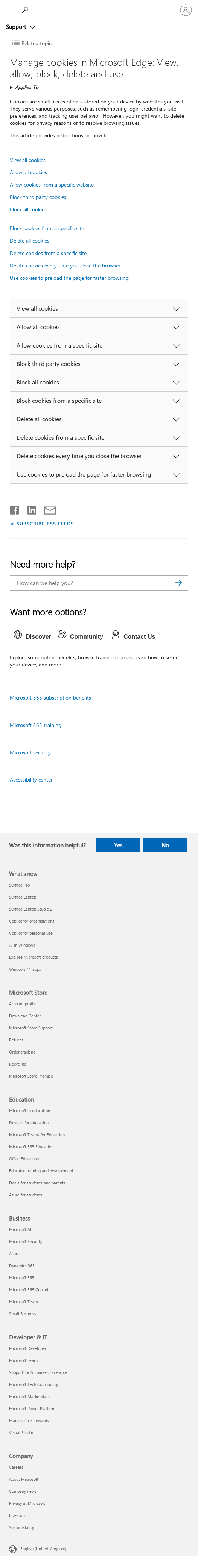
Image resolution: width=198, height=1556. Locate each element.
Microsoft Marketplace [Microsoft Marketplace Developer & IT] (29, 1396)
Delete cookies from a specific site (48, 253)
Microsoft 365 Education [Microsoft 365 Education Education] (31, 1146)
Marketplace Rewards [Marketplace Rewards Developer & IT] (29, 1420)
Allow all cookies (28, 172)
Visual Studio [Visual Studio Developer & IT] (21, 1432)
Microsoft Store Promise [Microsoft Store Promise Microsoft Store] (31, 1076)
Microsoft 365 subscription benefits (50, 697)
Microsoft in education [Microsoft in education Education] (29, 1110)
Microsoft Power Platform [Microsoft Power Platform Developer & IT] (32, 1408)
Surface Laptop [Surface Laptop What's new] (22, 897)
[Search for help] (26, 10)
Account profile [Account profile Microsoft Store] (23, 1003)
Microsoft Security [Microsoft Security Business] (25, 1241)
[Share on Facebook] (15, 508)
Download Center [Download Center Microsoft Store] (25, 1016)
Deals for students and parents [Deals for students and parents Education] (37, 1183)
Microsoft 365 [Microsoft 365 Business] (21, 1277)
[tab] (34, 636)
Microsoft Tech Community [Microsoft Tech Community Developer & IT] (33, 1384)
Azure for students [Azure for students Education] (26, 1195)
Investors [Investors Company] (17, 1515)
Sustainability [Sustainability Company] (21, 1527)
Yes (118, 845)
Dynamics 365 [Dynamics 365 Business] (22, 1265)
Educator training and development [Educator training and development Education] (41, 1170)
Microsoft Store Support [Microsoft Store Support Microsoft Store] (31, 1028)
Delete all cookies (29, 240)
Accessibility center (31, 779)
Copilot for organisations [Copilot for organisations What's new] (31, 921)
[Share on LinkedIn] (28, 508)
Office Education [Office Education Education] (24, 1158)
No (165, 845)
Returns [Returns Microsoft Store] (16, 1040)
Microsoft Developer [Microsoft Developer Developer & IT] (27, 1348)
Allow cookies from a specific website (52, 184)
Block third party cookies (38, 196)
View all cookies (28, 160)
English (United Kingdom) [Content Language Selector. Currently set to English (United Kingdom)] (43, 1548)
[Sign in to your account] (186, 10)
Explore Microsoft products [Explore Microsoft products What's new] (33, 957)
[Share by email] (46, 508)
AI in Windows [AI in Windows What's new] (22, 945)
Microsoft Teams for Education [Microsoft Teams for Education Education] (37, 1134)
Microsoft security (30, 752)
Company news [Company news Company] (23, 1491)
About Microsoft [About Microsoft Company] (23, 1479)
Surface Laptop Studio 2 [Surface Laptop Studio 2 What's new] (30, 909)
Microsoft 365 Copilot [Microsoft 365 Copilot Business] (29, 1289)
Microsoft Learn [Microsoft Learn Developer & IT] (23, 1360)
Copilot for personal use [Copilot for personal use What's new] (31, 933)
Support (16, 26)
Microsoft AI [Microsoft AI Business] (20, 1229)
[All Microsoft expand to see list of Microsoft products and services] (9, 10)
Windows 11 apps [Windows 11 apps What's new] (25, 969)
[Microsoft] (98, 5)
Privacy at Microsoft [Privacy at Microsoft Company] (27, 1503)
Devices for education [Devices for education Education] (29, 1122)
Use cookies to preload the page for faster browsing (69, 277)
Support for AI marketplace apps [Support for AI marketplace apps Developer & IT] (38, 1372)
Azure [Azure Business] (14, 1253)
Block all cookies (28, 209)
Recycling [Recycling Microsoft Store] (17, 1064)
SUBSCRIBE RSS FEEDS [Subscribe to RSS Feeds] (45, 523)
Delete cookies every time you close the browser (65, 265)
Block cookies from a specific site (47, 228)
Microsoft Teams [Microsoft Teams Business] (24, 1301)
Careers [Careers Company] (16, 1467)
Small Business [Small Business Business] (22, 1313)
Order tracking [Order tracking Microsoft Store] (22, 1052)
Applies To (26, 87)
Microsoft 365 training (35, 725)
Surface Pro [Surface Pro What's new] (19, 885)
